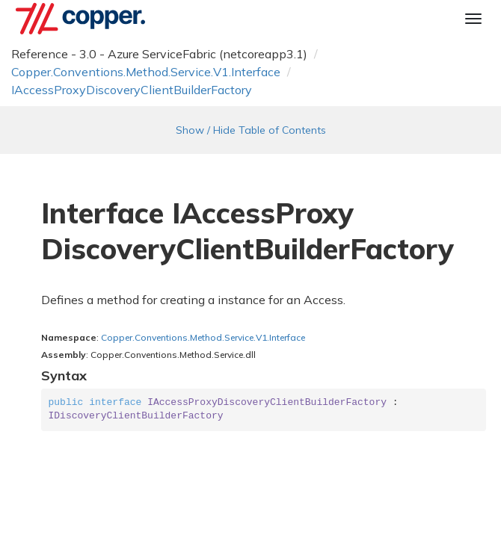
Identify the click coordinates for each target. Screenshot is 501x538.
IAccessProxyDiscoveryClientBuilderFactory (131, 89)
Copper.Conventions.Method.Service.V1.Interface (145, 71)
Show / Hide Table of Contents (251, 130)
